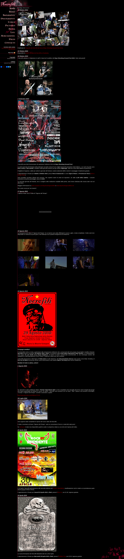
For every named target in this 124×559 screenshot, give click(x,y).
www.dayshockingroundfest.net (65, 185)
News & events (12, 53)
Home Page (19, 7)
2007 (7, 48)
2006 (5, 48)
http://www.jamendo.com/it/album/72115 (29, 395)
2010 (14, 48)
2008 (10, 48)
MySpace (22, 427)
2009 (12, 48)
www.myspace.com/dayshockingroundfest (43, 185)
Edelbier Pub (62, 556)
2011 (10, 49)
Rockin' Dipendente (58, 488)
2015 (14, 49)
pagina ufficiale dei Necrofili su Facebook (36, 53)
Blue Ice (60, 492)
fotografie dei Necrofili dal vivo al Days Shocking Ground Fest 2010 (44, 48)
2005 (3, 48)
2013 (12, 49)
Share (3, 67)
